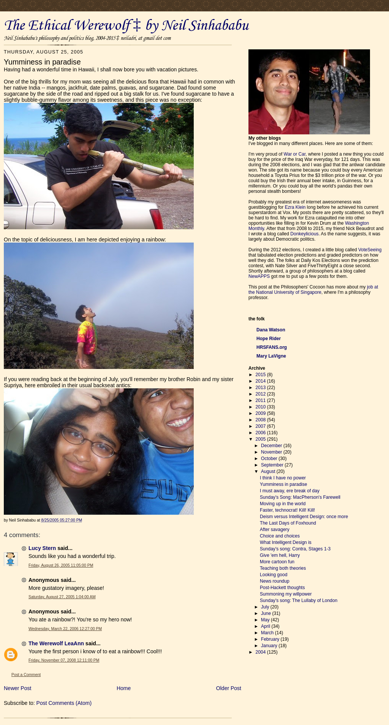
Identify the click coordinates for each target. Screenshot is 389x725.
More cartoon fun (277, 561)
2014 (261, 381)
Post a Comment (26, 675)
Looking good (273, 574)
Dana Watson (270, 330)
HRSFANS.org (271, 347)
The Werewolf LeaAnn (56, 643)
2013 (261, 387)
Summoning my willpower (286, 594)
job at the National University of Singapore (313, 289)
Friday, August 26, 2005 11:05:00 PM (60, 565)
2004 (261, 652)
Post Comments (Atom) (64, 703)
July (265, 607)
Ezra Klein (295, 207)
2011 (261, 400)
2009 (261, 413)
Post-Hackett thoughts (282, 587)
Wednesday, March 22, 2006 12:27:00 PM (65, 629)
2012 (261, 394)
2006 (261, 432)
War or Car (295, 154)
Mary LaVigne (271, 356)
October (269, 458)
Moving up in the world (282, 503)
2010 (261, 407)
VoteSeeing (370, 249)
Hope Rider (268, 338)
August (269, 471)
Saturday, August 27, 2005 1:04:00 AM (62, 597)
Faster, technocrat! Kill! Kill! (287, 510)
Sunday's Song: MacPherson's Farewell (300, 497)
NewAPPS (259, 276)
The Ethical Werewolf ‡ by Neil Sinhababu (126, 26)
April (266, 626)
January (269, 645)
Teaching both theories (283, 568)
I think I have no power (283, 478)
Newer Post (17, 688)
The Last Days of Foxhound (288, 523)
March (268, 632)
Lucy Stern (42, 548)
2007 (261, 426)
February (271, 639)
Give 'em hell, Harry (280, 555)
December (272, 445)
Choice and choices (280, 536)
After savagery (274, 529)
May (266, 620)
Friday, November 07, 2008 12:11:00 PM (63, 660)
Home (124, 688)
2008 (261, 419)
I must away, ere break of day (289, 490)
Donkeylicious (304, 233)
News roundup (274, 581)
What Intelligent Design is (286, 542)
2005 (261, 439)
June (266, 613)
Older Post (228, 688)
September (273, 465)
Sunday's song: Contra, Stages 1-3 (295, 549)
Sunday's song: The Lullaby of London (298, 600)
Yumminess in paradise (283, 484)
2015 (261, 374)
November (272, 452)
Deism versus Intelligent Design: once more (304, 516)
